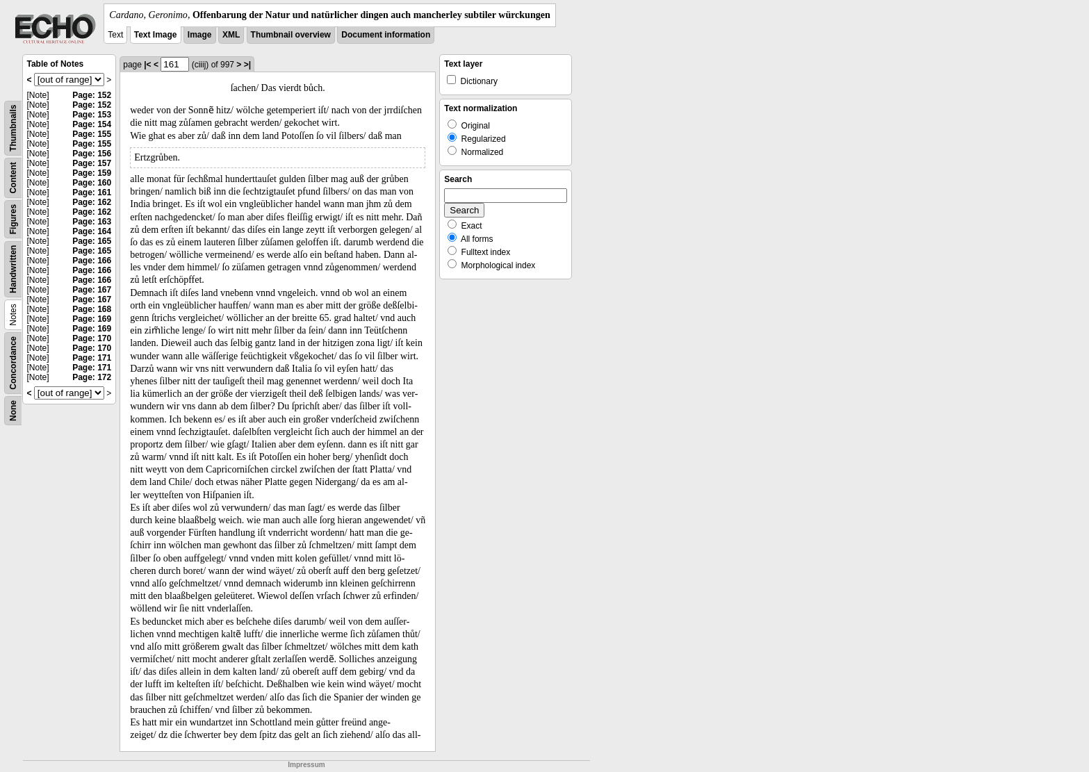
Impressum (306, 765)
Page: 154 (91, 124)
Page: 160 (91, 183)
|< (147, 64)
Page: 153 (91, 115)
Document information (385, 35)
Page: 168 (91, 309)
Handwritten (13, 269)
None (13, 410)
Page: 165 (91, 241)
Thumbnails (13, 128)
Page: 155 (91, 134)
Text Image (155, 35)
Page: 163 (91, 222)
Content (13, 177)
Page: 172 (91, 377)
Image (200, 35)
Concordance (13, 363)
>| (247, 64)
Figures (13, 219)
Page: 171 (91, 358)
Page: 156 (91, 153)
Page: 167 (91, 290)
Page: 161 (91, 192)
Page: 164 (91, 231)
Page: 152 (91, 95)
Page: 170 (91, 338)
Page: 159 (91, 173)
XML (231, 35)
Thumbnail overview (291, 35)
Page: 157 (91, 163)
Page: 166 (91, 260)
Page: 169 (91, 319)
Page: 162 (91, 202)
